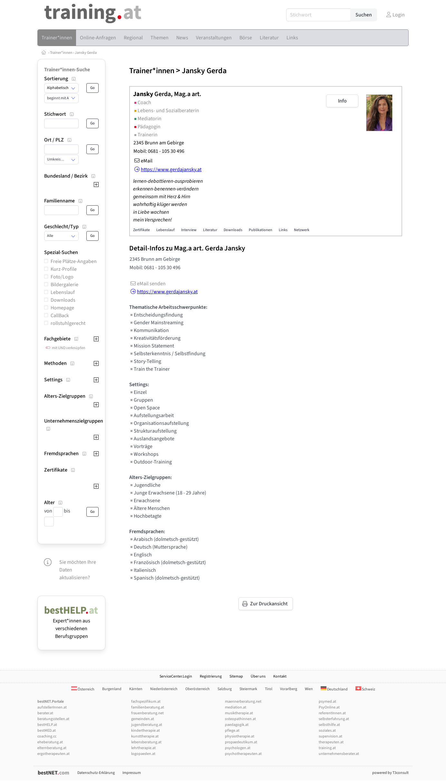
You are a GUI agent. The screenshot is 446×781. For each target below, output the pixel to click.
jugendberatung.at (146, 724)
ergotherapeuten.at (53, 754)
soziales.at (327, 730)
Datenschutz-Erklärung (96, 773)
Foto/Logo (62, 276)
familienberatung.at (147, 707)
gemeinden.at (142, 719)
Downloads (63, 300)
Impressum (131, 773)
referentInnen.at (332, 713)
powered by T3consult (390, 773)
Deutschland (334, 689)
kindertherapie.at (145, 730)
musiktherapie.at (239, 713)
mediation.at (235, 707)
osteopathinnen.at (240, 719)
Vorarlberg (288, 689)
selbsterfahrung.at (334, 719)
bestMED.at (46, 730)
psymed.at (327, 701)
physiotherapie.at (239, 736)
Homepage (62, 307)
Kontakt (279, 676)
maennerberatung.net (243, 701)
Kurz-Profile (64, 269)
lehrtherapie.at (143, 748)
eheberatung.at (50, 742)
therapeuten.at (331, 742)
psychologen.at (237, 748)
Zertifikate (141, 230)
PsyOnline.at (329, 707)
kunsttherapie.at (145, 736)
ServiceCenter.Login (176, 676)
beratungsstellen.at (53, 719)
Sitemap (236, 676)
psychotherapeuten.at (243, 754)
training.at (327, 748)
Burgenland (111, 689)
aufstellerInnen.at (52, 707)
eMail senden (147, 283)
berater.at (45, 713)
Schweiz (365, 689)
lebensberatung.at (146, 742)
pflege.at (232, 730)
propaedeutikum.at (241, 742)
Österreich (82, 689)
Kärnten (135, 689)
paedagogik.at (236, 724)
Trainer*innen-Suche (67, 69)
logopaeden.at (143, 754)
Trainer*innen (61, 52)
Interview (189, 230)
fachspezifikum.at (145, 701)
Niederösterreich (164, 689)
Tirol (268, 689)
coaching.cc (46, 736)
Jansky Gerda (86, 52)
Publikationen (260, 230)
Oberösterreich (197, 689)
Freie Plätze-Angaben (74, 261)
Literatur (210, 230)
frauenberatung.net (147, 713)
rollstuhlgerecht (68, 323)
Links (283, 230)
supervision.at (330, 736)
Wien (309, 689)
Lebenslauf (63, 292)
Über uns (258, 676)
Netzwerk (301, 230)
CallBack (60, 315)
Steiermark (248, 689)
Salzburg (225, 689)
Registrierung (211, 676)
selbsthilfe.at (329, 724)
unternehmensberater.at (339, 754)
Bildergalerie (64, 284)
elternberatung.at (51, 748)
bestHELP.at (47, 724)
